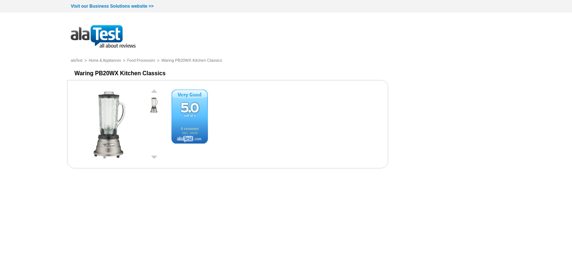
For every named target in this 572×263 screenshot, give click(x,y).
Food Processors (141, 60)
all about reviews (103, 37)
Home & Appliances (105, 60)
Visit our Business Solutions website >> (112, 6)
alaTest (76, 60)
